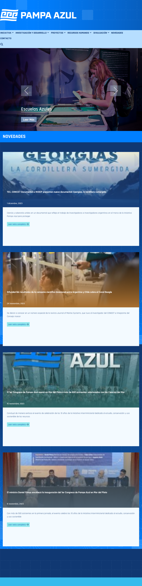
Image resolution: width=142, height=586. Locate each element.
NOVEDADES (117, 32)
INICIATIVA (7, 33)
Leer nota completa (18, 224)
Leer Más (29, 119)
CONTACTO (5, 38)
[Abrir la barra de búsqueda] (3, 44)
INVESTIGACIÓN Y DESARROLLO (33, 33)
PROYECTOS (59, 33)
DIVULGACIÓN (102, 33)
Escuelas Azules (36, 109)
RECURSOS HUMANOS (80, 33)
